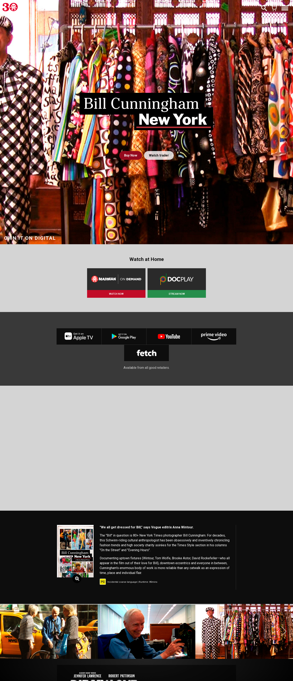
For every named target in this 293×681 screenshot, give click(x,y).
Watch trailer (159, 155)
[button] (9, 631)
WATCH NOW (116, 293)
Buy (130, 155)
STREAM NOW (177, 293)
